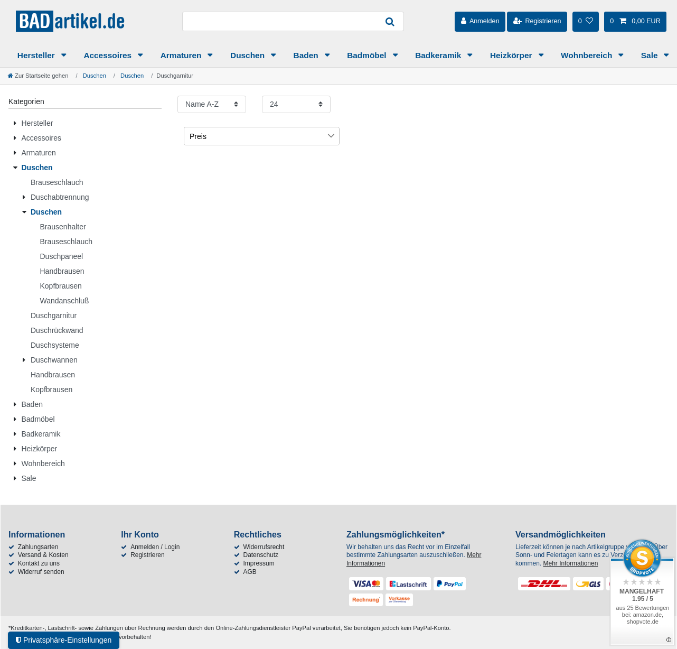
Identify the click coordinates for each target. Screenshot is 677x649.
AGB (249, 572)
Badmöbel (368, 55)
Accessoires (108, 55)
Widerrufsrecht (263, 547)
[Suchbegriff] (279, 21)
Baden (307, 55)
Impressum (258, 563)
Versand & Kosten (43, 555)
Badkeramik (439, 55)
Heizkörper (512, 55)
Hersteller (37, 55)
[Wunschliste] (585, 22)
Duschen (248, 55)
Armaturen (182, 55)
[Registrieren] (537, 22)
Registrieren (147, 555)
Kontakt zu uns (39, 563)
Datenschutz (260, 555)
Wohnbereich (587, 55)
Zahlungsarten (38, 547)
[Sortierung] (211, 104)
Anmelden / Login (155, 547)
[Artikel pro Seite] (296, 104)
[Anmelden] (480, 22)
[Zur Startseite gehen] (38, 75)
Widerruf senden (41, 572)
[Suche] (390, 21)
